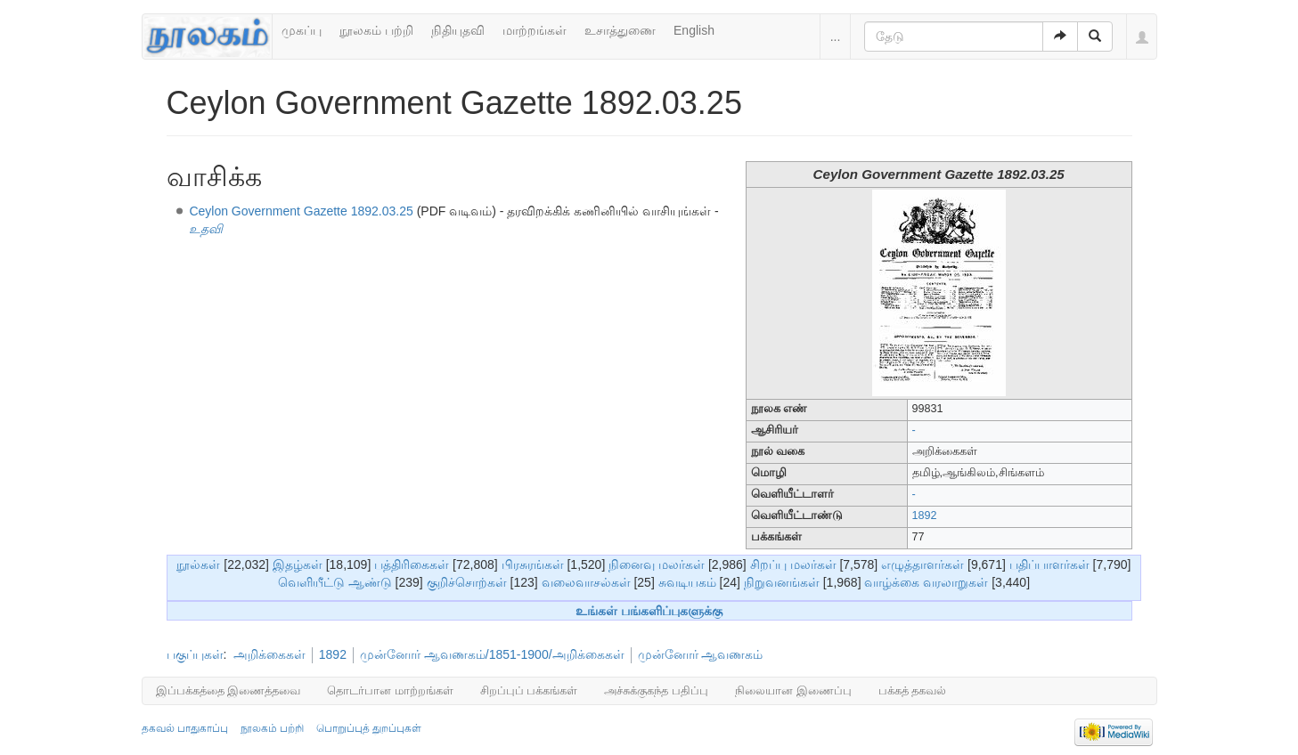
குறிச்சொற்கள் (467, 582)
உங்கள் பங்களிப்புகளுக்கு (649, 611)
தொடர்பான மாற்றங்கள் (390, 690)
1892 (924, 515)
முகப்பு (302, 30)
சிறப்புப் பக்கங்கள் (529, 690)
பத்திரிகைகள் (411, 564)
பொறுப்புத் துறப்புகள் (368, 728)
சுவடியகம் (687, 582)
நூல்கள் (198, 564)
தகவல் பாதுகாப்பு (185, 728)
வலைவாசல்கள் (586, 582)
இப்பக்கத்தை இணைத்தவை (228, 690)
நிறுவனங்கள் (782, 582)
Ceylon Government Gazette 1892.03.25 (300, 211)
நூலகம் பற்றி (376, 30)
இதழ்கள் (297, 564)
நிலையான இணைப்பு (793, 690)
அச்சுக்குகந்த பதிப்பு (656, 690)
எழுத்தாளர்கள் (922, 564)
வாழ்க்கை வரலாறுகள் (926, 582)
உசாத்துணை (620, 30)
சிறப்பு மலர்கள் (793, 564)
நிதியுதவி (458, 30)
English (693, 30)
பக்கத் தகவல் (912, 690)
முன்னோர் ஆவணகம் (700, 654)
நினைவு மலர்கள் (656, 564)
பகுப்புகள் (195, 654)
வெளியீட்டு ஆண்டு (335, 582)
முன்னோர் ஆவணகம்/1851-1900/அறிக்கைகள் (492, 654)
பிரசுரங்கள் (533, 564)
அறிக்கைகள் (269, 654)
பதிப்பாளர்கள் (1049, 564)
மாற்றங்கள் (534, 30)
